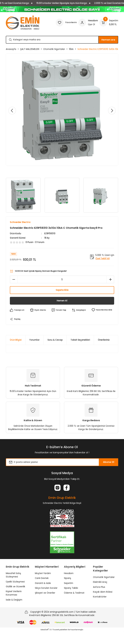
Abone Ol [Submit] (108, 462)
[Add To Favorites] (102, 310)
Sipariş (67, 578)
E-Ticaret (55, 629)
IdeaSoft (45, 629)
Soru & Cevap (55, 340)
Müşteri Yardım (43, 573)
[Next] (112, 110)
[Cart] (108, 22)
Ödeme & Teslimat (74, 593)
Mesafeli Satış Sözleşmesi (13, 575)
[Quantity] (62, 279)
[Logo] (22, 22)
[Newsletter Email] (62, 462)
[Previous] (12, 110)
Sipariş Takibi (71, 588)
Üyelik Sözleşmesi (15, 581)
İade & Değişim (14, 599)
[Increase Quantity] (110, 279)
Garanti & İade (43, 583)
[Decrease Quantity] (14, 279)
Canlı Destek (42, 578)
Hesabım (68, 573)
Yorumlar (34, 340)
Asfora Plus (99, 587)
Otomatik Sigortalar (104, 577)
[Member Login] (88, 22)
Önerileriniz (104, 340)
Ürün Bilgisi (15, 340)
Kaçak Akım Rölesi (102, 592)
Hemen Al (62, 301)
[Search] (62, 40)
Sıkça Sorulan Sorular (46, 588)
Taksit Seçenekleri (80, 340)
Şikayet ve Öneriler (45, 593)
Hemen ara (108, 39)
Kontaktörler (100, 596)
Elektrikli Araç (100, 582)
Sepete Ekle (62, 290)
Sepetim (68, 583)
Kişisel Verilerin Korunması (14, 593)
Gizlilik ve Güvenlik (15, 586)
